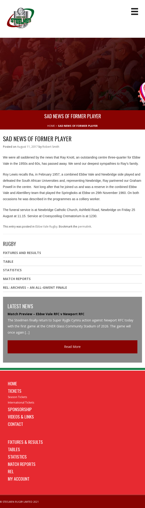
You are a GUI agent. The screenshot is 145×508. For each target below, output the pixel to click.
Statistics (12, 270)
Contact (15, 424)
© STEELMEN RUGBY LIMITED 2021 (19, 501)
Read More (72, 346)
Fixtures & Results (25, 441)
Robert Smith (50, 147)
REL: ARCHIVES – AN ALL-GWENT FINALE (35, 287)
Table (8, 261)
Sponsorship (20, 409)
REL (11, 471)
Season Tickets (17, 397)
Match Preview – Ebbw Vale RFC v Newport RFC (46, 314)
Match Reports (17, 279)
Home (12, 383)
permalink (84, 226)
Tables (14, 449)
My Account (19, 478)
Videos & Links (21, 416)
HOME (51, 125)
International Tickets (21, 402)
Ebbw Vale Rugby (46, 226)
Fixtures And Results (22, 253)
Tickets (14, 390)
